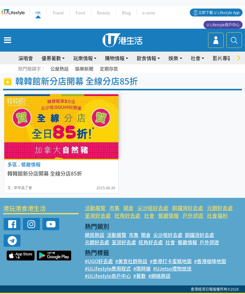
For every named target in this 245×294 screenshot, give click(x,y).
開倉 (128, 208)
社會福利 (217, 215)
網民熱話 (94, 234)
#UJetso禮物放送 (172, 268)
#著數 (139, 275)
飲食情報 (146, 58)
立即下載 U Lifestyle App (219, 12)
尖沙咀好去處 (152, 208)
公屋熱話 (59, 68)
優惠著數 (51, 58)
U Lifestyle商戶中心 (223, 24)
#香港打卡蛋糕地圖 (171, 261)
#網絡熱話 (159, 275)
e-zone (148, 13)
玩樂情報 (83, 58)
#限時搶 (142, 268)
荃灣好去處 (98, 215)
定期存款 (109, 68)
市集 (114, 208)
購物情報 (114, 58)
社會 (195, 58)
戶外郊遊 (192, 215)
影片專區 (222, 58)
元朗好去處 (220, 208)
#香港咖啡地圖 (210, 261)
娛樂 (173, 58)
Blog (126, 13)
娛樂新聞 (84, 68)
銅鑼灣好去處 (187, 208)
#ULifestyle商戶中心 (108, 275)
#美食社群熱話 (131, 261)
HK (38, 13)
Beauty (103, 13)
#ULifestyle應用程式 (108, 268)
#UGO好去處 (99, 261)
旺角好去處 (127, 215)
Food (80, 13)
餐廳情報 (168, 215)
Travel (58, 13)
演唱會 (25, 58)
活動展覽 (95, 208)
